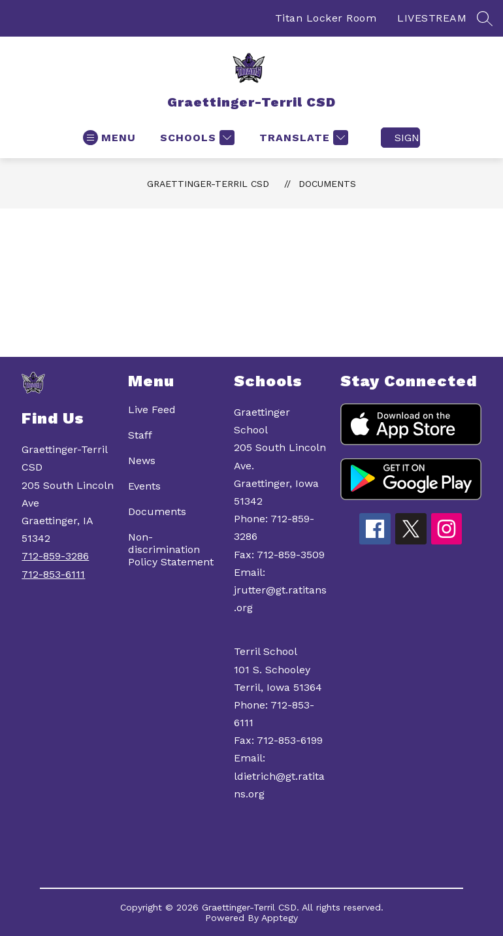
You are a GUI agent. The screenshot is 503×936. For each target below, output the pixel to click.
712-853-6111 (53, 574)
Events (144, 486)
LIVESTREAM (431, 18)
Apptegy (279, 917)
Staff (140, 435)
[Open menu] (109, 137)
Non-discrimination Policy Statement (171, 549)
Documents (327, 183)
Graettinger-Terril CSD (208, 183)
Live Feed (152, 409)
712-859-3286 (55, 556)
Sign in (407, 137)
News (141, 460)
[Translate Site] (302, 137)
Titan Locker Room (326, 18)
